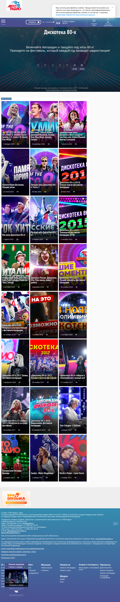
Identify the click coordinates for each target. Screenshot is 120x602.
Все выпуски (6, 99)
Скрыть (25, 561)
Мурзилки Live (25, 568)
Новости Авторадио (67, 568)
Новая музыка (46, 568)
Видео (62, 579)
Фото (62, 582)
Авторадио (105, 577)
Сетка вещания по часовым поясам (61, 90)
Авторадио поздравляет (29, 573)
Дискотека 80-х (106, 568)
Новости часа (65, 570)
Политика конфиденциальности (13, 555)
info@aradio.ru (28, 523)
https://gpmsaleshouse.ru (10, 533)
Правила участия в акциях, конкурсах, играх (18, 552)
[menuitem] (30, 564)
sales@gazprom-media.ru (16, 531)
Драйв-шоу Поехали (28, 570)
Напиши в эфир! (16, 585)
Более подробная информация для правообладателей (22, 549)
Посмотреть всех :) (16, 595)
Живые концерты (106, 570)
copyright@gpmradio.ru (104, 539)
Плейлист (45, 570)
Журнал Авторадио (107, 573)
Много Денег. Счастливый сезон (89, 569)
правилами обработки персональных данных (75, 15)
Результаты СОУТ (8, 558)
